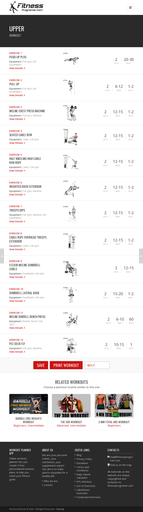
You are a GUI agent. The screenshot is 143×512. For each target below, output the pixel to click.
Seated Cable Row (20, 134)
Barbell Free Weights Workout (29, 420)
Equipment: (15, 61)
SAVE (40, 365)
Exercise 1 (15, 53)
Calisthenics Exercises (83, 491)
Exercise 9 (15, 261)
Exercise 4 (15, 130)
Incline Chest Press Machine (27, 111)
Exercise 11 (16, 312)
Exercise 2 (15, 80)
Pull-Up (14, 84)
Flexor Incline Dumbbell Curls (24, 267)
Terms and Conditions (82, 468)
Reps (128, 63)
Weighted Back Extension (25, 186)
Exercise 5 (15, 154)
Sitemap (60, 509)
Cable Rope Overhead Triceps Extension (27, 239)
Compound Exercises (88, 497)
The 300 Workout (71, 422)
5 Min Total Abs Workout (114, 422)
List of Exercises (85, 485)
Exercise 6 (15, 182)
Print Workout (66, 365)
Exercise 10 (16, 289)
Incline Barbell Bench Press (27, 316)
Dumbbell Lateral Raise (24, 293)
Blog (79, 455)
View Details (16, 68)
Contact (48, 485)
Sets (116, 63)
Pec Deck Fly (17, 343)
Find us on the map (121, 465)
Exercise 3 (15, 107)
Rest (131, 90)
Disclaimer (82, 463)
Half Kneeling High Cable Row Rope (25, 160)
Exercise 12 (16, 339)
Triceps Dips (17, 210)
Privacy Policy (84, 459)
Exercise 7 (15, 206)
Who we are (51, 481)
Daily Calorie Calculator (83, 476)
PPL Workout (84, 481)
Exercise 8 (15, 233)
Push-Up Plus (17, 57)
